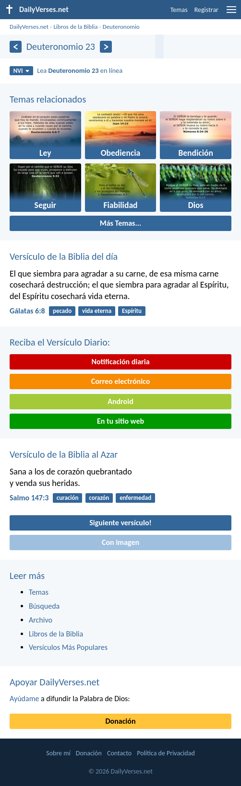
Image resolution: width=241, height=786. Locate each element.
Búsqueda (44, 606)
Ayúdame (24, 698)
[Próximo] (106, 47)
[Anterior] (16, 47)
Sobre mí (58, 753)
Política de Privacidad (165, 753)
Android (120, 401)
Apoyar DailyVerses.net (54, 682)
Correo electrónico (120, 381)
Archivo (40, 619)
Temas (179, 10)
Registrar (206, 10)
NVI (21, 70)
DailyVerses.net (29, 26)
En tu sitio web (120, 421)
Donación (121, 721)
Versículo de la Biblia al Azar (64, 454)
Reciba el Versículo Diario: (60, 342)
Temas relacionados (48, 99)
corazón (99, 497)
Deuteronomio (121, 26)
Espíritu (132, 310)
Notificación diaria (120, 361)
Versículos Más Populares (68, 647)
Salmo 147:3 (29, 497)
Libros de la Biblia (75, 26)
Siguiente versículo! (120, 522)
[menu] (231, 13)
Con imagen (120, 542)
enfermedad (135, 497)
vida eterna (96, 310)
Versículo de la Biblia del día (64, 256)
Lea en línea (79, 70)
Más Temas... (121, 223)
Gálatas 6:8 (27, 310)
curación (68, 497)
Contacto (119, 753)
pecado (62, 310)
